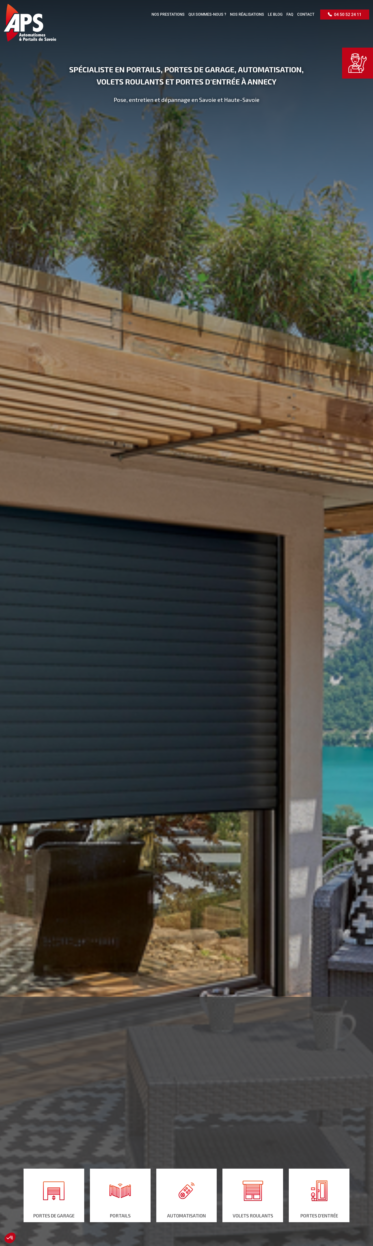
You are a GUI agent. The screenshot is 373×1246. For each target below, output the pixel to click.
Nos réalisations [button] (247, 14)
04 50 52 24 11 (345, 14)
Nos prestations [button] (168, 14)
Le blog (275, 14)
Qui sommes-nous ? (207, 14)
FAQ (289, 14)
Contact (305, 14)
